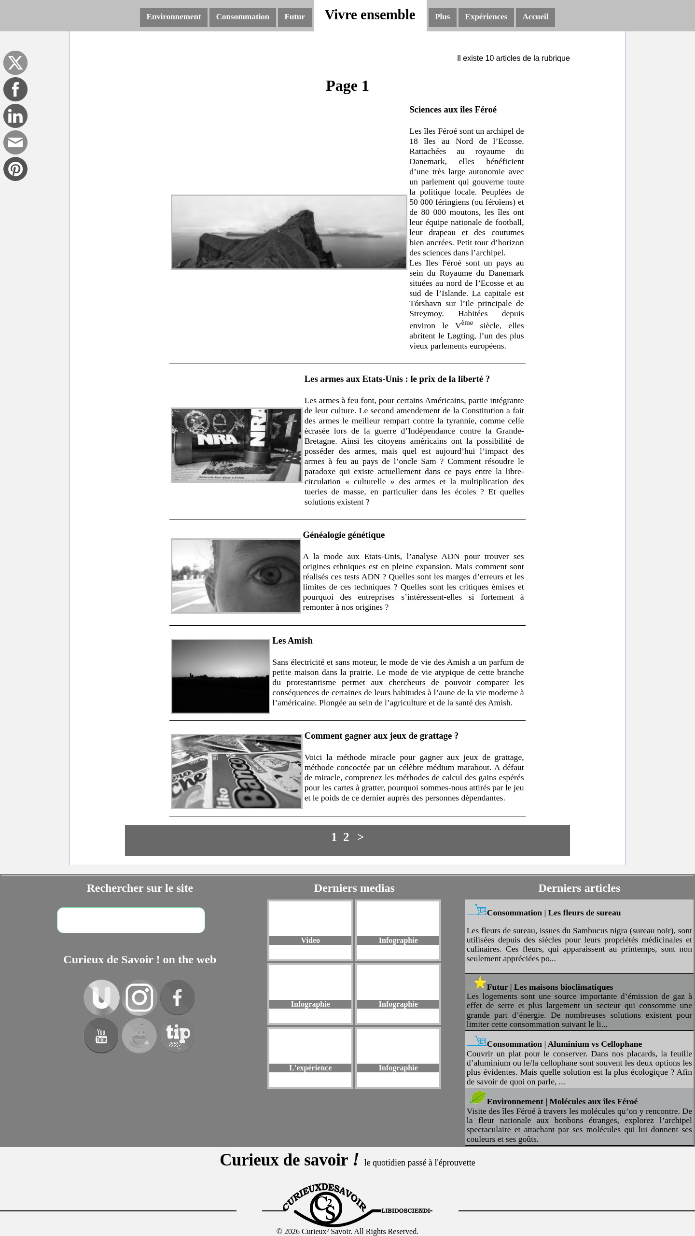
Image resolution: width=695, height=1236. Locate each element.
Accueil (536, 16)
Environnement (174, 16)
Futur (295, 16)
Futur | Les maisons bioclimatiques (550, 987)
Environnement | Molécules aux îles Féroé (562, 1101)
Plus (442, 16)
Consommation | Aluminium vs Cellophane (564, 1044)
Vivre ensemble (370, 14)
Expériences (486, 16)
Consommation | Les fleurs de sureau (554, 912)
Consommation (243, 16)
